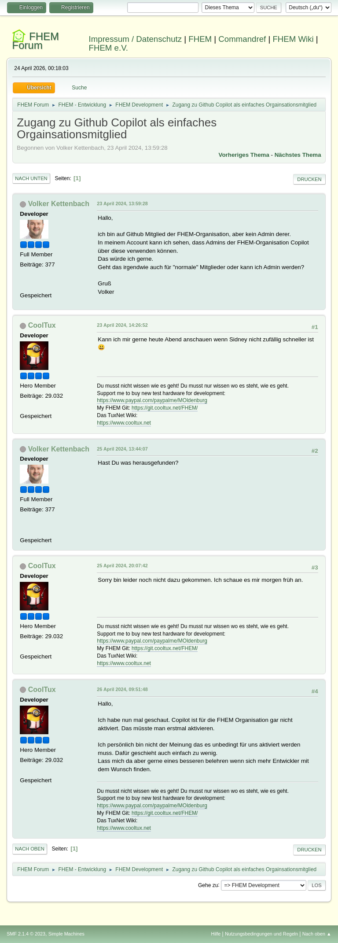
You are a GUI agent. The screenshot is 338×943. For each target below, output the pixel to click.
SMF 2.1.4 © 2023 (26, 933)
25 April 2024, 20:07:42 (122, 565)
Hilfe (216, 933)
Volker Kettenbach (58, 203)
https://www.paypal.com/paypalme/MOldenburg (152, 400)
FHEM (200, 39)
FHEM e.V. (109, 47)
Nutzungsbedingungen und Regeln (261, 933)
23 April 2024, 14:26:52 (122, 325)
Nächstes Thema (298, 155)
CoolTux (42, 325)
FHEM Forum (35, 40)
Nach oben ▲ (316, 933)
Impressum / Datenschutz (135, 39)
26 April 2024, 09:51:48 (122, 689)
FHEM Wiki (292, 39)
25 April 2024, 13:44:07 (122, 448)
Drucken (309, 179)
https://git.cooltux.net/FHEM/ (165, 408)
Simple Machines (66, 933)
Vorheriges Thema (244, 155)
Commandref (242, 39)
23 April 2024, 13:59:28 (122, 203)
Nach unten (31, 178)
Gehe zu (208, 885)
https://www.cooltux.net (124, 423)
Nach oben (29, 848)
